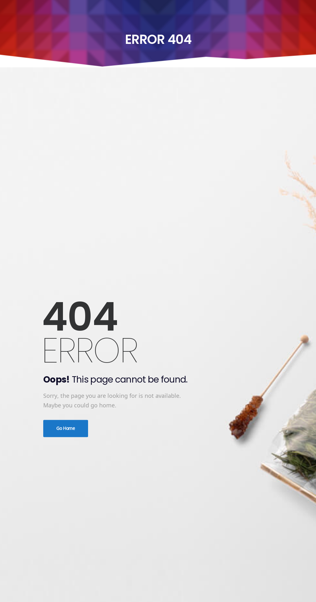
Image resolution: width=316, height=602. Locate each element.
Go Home (65, 428)
